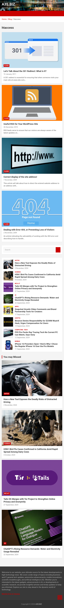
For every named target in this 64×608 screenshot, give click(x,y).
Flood (6, 65)
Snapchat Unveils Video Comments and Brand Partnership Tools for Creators (35, 310)
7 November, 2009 (10, 180)
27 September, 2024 (22, 291)
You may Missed (12, 357)
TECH (26, 330)
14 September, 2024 (22, 326)
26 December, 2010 (11, 127)
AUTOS (17, 260)
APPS (17, 306)
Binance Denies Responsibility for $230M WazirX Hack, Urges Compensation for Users (37, 322)
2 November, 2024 (21, 268)
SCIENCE (18, 272)
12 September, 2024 (22, 337)
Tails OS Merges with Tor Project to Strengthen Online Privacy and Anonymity (36, 287)
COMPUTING (19, 330)
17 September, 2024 (22, 314)
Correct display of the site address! (20, 177)
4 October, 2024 (20, 280)
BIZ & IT (17, 283)
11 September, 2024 (22, 349)
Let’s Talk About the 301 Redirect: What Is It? (25, 71)
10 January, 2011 (10, 74)
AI (15, 295)
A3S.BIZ (8, 4)
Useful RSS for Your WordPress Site (21, 124)
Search (58, 249)
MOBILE (17, 341)
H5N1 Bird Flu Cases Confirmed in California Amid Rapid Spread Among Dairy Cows (37, 275)
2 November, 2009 (10, 233)
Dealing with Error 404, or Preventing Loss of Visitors (29, 229)
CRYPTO (17, 318)
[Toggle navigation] (4, 13)
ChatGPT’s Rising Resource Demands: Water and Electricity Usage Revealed (37, 298)
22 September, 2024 (22, 303)
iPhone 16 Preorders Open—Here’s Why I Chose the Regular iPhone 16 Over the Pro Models (36, 345)
